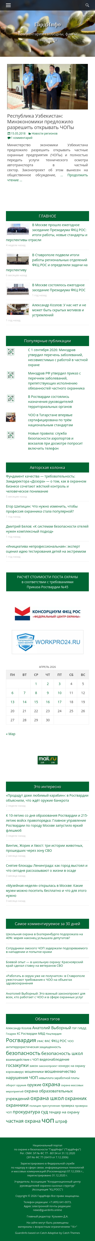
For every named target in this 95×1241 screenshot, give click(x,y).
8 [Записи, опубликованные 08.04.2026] (36, 693)
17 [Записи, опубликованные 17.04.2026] (59, 702)
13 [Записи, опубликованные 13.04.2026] (12, 702)
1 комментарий (21, 138)
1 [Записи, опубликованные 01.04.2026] (36, 683)
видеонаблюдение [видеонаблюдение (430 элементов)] (54, 1059)
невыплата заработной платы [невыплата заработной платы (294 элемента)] (59, 1078)
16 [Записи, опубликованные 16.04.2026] (48, 702)
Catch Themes (71, 1233)
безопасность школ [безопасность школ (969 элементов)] (62, 1053)
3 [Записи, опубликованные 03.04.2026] (59, 683)
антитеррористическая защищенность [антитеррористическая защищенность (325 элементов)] (33, 1047)
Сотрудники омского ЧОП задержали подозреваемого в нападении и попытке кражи (47, 950)
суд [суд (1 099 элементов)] (44, 1112)
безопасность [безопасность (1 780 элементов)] (23, 1052)
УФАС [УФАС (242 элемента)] (40, 1041)
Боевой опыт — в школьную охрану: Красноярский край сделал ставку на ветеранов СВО (44, 964)
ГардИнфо (47, 24)
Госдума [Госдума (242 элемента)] (11, 1033)
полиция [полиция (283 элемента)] (35, 1105)
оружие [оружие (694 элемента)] (34, 1084)
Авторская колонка (47, 467)
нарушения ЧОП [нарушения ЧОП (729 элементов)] (22, 1077)
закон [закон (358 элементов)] (34, 1066)
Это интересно (47, 786)
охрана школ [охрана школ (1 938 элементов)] (47, 1098)
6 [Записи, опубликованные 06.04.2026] (12, 693)
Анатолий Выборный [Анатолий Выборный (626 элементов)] (51, 1027)
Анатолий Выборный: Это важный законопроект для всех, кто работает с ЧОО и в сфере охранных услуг (45, 995)
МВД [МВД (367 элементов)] (41, 1033)
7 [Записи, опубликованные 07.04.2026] (24, 693)
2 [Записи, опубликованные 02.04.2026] (48, 683)
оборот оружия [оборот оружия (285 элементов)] (16, 1085)
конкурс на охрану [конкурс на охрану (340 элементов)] (71, 1066)
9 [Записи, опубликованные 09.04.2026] (48, 693)
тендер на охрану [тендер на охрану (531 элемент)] (64, 1112)
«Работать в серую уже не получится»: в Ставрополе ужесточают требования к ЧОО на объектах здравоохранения (45, 979)
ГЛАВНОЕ (47, 216)
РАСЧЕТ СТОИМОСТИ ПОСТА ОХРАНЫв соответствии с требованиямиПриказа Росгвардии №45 (47, 582)
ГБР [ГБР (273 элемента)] (74, 1028)
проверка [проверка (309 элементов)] (67, 1106)
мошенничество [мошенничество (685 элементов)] (60, 1071)
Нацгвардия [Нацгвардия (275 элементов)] (53, 1033)
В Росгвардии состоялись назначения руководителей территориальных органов (50, 401)
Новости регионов (44, 133)
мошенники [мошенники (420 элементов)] (34, 1071)
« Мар (10, 734)
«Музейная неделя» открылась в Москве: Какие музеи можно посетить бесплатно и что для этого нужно (46, 890)
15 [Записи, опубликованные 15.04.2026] (36, 702)
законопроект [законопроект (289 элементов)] (48, 1066)
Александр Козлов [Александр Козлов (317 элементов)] (18, 1028)
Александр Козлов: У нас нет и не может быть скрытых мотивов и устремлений (59, 310)
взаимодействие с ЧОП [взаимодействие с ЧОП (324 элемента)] (22, 1060)
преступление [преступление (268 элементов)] (51, 1105)
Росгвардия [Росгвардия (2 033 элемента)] (21, 1040)
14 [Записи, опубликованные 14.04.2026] (24, 702)
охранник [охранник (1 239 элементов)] (76, 1098)
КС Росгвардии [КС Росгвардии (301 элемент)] (27, 1033)
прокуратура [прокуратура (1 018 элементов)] (26, 1112)
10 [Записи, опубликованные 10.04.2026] (59, 693)
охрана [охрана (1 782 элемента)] (51, 1084)
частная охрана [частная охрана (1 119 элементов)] (23, 1121)
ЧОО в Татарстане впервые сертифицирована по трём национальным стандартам (50, 420)
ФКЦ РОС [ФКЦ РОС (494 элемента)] (58, 1040)
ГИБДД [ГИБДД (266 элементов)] (82, 1028)
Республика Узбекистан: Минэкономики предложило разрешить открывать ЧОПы (40, 121)
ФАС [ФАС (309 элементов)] (47, 1041)
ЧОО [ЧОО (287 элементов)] (70, 1041)
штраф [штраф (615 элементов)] (61, 1121)
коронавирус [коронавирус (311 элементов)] (15, 1072)
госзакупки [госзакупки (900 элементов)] (17, 1065)
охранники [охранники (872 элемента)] (17, 1105)
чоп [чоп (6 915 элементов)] (47, 1120)
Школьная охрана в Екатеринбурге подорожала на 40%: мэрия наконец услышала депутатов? (44, 936)
